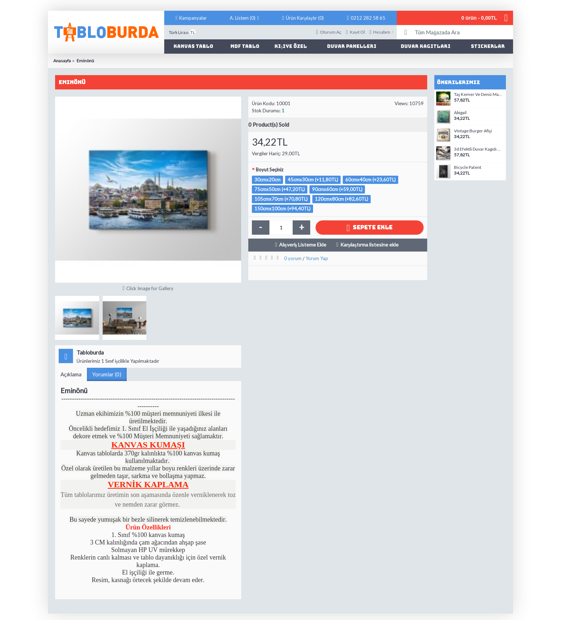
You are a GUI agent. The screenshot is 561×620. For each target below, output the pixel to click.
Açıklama (71, 374)
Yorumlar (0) (106, 374)
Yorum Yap (317, 258)
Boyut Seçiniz (269, 169)
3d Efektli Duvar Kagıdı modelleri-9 (479, 149)
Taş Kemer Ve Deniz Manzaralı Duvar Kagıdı (479, 94)
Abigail (460, 112)
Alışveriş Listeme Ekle (302, 244)
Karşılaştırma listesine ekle (369, 244)
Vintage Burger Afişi (473, 130)
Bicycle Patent (467, 167)
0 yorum (293, 258)
